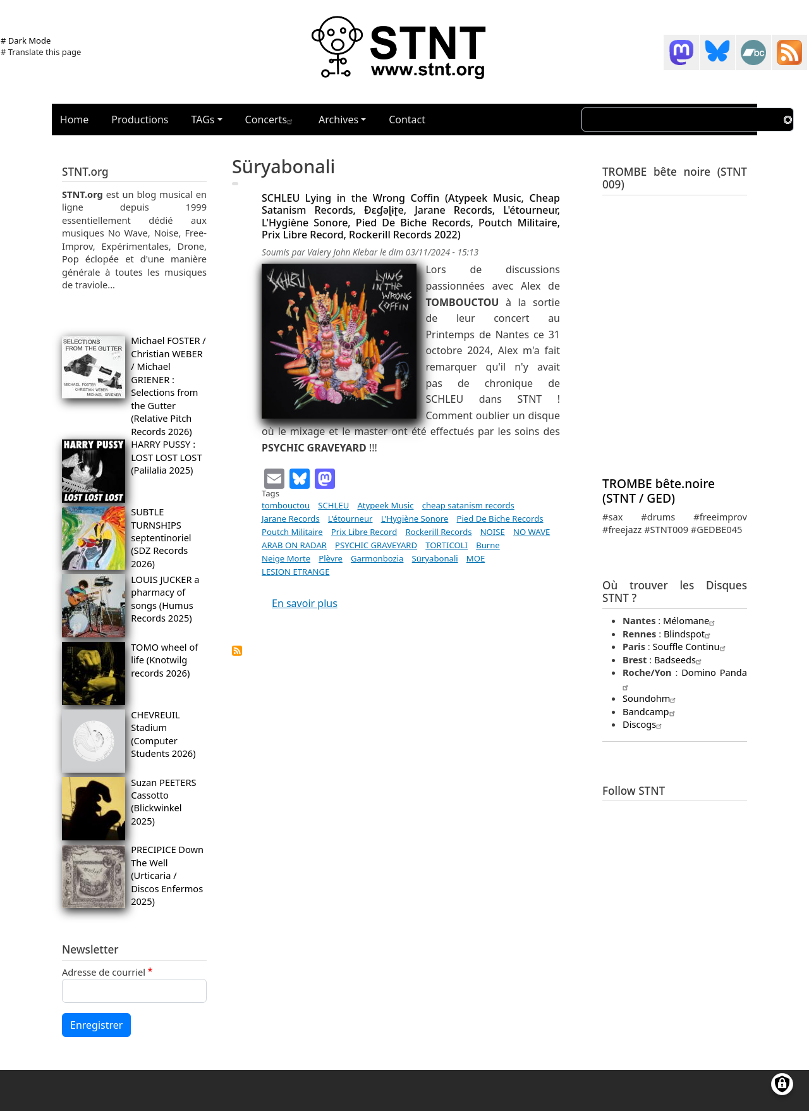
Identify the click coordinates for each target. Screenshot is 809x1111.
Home (74, 119)
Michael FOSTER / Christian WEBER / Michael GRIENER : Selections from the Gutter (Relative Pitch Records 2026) (168, 385)
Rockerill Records (438, 531)
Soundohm (651, 698)
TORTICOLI (446, 545)
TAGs (203, 119)
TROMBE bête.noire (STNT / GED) (658, 490)
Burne (488, 545)
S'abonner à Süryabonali (237, 651)
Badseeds (679, 659)
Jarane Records (291, 518)
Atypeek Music (385, 505)
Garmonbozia (377, 558)
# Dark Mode (26, 40)
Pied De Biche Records (500, 518)
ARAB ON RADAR (294, 545)
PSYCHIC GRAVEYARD (376, 545)
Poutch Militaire (292, 531)
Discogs (644, 724)
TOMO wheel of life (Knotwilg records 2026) (164, 660)
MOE (475, 558)
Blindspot (689, 633)
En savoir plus (305, 603)
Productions (139, 119)
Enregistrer (96, 1025)
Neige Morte (286, 558)
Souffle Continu (691, 646)
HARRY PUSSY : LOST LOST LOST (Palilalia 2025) (166, 457)
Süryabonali (435, 558)
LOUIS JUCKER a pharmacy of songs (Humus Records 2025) (165, 598)
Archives (338, 119)
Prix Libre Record (364, 531)
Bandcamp (650, 711)
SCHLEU (333, 505)
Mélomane (690, 620)
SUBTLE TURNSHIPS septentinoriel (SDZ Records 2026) (161, 537)
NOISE (492, 531)
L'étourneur (350, 518)
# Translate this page (41, 52)
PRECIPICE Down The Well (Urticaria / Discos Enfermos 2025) (167, 875)
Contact (407, 119)
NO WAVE (531, 531)
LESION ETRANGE (295, 571)
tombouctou (286, 505)
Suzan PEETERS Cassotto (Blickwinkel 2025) (163, 801)
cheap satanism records (468, 505)
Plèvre (331, 558)
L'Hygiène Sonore (415, 518)
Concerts (270, 119)
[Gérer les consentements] (782, 1084)
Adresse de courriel (103, 972)
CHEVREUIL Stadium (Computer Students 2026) (163, 733)
